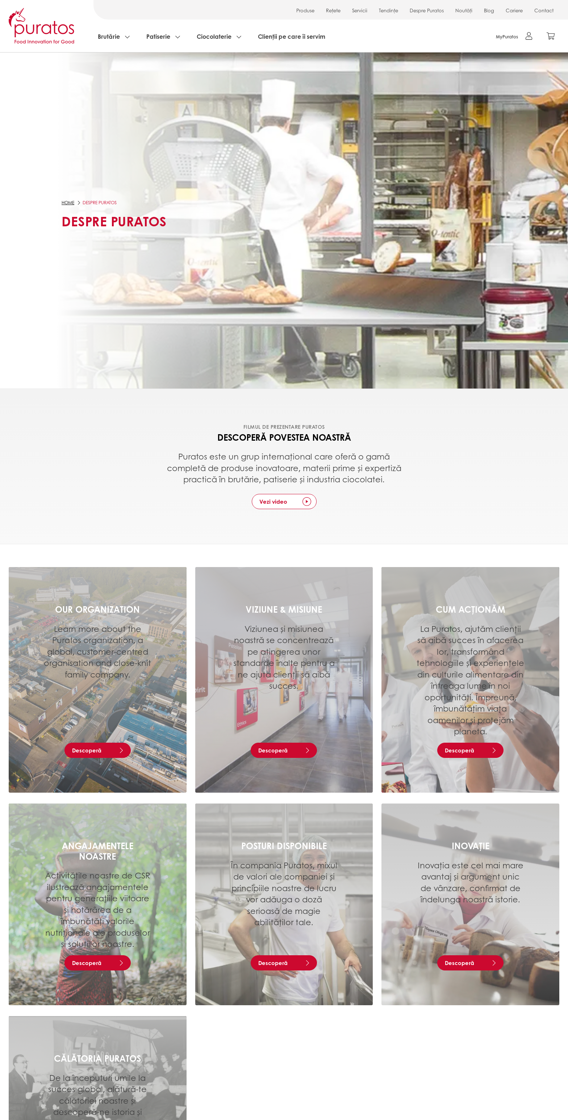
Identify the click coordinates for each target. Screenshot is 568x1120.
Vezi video (273, 502)
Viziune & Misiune (284, 609)
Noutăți (463, 10)
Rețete (333, 10)
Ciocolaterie (214, 36)
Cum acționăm (470, 609)
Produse (305, 10)
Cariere (514, 10)
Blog (489, 10)
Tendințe (388, 10)
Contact (544, 10)
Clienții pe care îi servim (291, 36)
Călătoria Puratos (97, 1058)
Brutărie (109, 36)
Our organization (97, 609)
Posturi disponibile (284, 845)
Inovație (470, 845)
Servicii (359, 10)
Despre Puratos (427, 10)
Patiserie (158, 36)
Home (68, 203)
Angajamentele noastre (97, 850)
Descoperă (86, 750)
